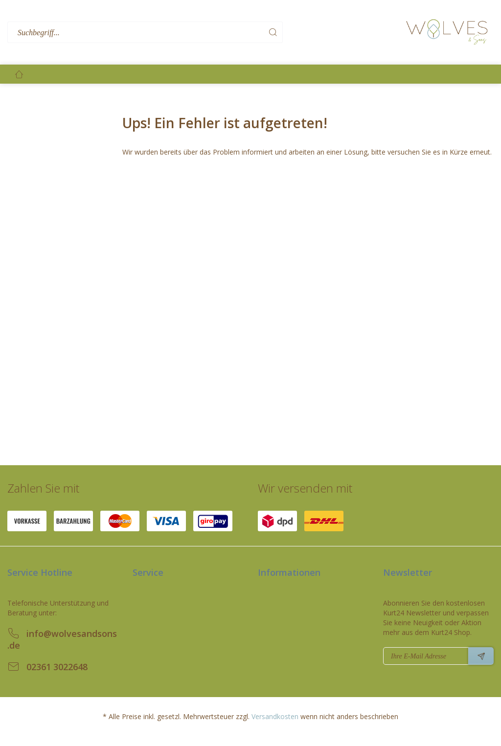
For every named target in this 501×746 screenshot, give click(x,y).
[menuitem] (204, 33)
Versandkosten (274, 716)
